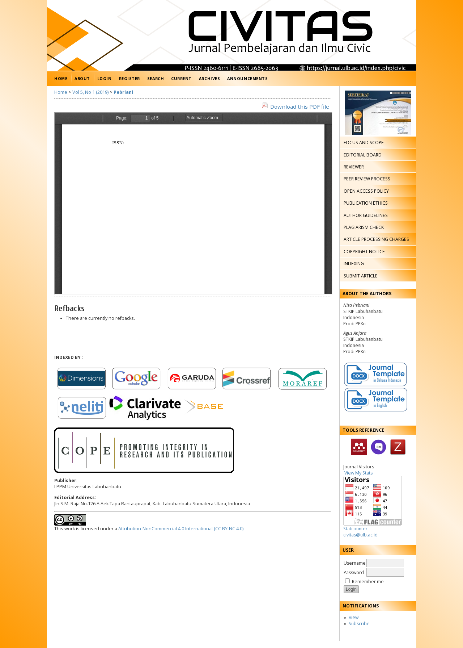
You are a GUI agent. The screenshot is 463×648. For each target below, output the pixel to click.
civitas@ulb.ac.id (360, 535)
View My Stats (358, 473)
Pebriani (123, 92)
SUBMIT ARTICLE (361, 276)
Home (60, 78)
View (353, 617)
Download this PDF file (299, 106)
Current (181, 78)
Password (354, 572)
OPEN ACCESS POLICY (366, 191)
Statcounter (355, 529)
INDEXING (354, 263)
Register (129, 78)
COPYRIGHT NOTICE (364, 251)
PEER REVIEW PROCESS (367, 179)
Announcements (247, 78)
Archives (209, 78)
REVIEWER (354, 167)
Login (104, 78)
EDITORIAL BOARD (363, 155)
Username (355, 563)
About (82, 78)
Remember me (368, 581)
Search (155, 78)
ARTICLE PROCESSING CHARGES (376, 239)
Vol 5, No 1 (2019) (90, 92)
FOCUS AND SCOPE (364, 142)
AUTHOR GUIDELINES (366, 215)
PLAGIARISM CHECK (364, 227)
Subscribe (359, 623)
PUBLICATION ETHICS (366, 203)
